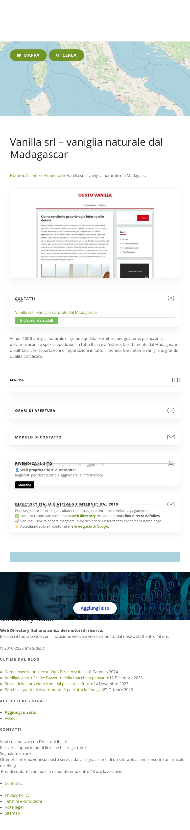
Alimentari (53, 175)
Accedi (11, 718)
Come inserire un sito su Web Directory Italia (46, 672)
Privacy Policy (17, 795)
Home (15, 175)
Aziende (32, 175)
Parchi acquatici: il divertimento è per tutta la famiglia (54, 689)
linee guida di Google (91, 526)
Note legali (14, 807)
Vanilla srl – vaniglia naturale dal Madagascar (56, 312)
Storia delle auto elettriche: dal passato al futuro (49, 683)
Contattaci (14, 783)
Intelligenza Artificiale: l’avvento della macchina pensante (57, 678)
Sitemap (12, 813)
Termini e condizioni (23, 801)
